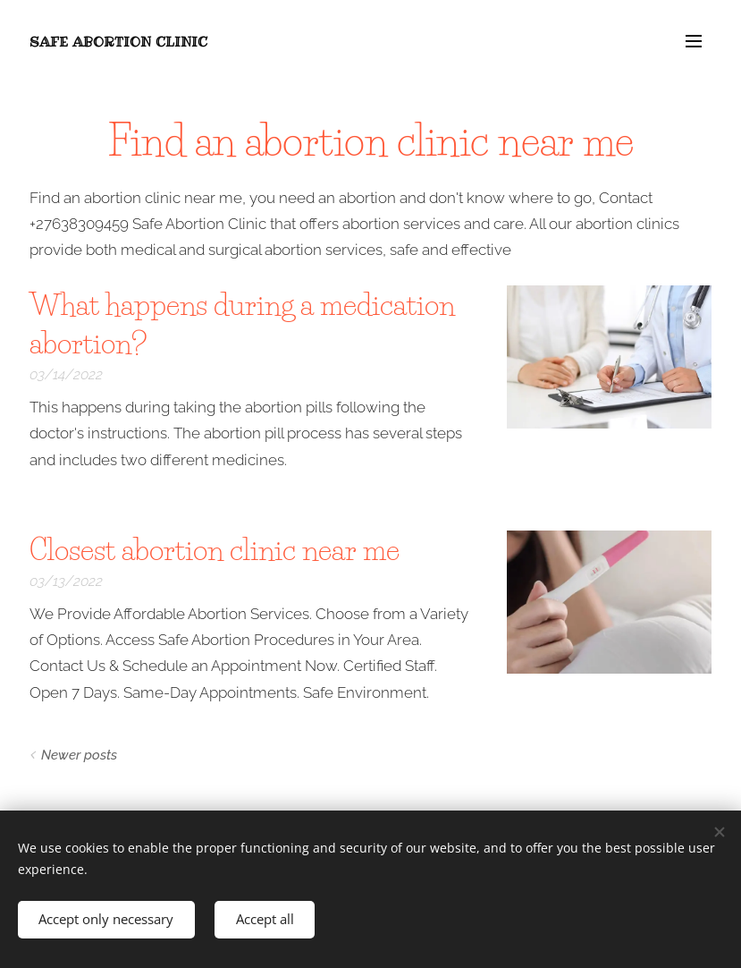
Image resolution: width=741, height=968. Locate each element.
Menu (694, 41)
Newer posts (79, 755)
